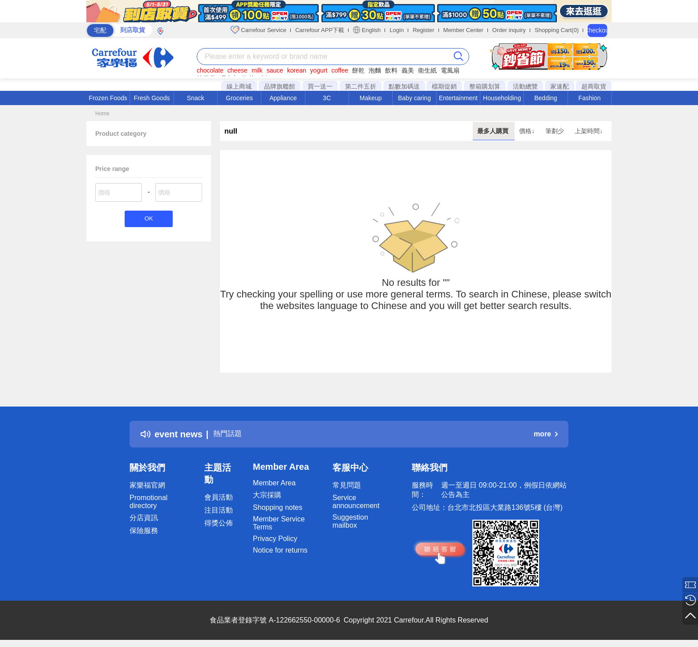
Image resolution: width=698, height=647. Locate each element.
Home (102, 113)
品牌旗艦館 (279, 86)
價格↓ (527, 130)
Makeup (371, 98)
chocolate (210, 70)
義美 (408, 70)
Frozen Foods (108, 98)
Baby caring (414, 98)
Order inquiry (509, 30)
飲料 (391, 70)
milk (257, 70)
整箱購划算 (484, 86)
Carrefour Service (258, 30)
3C (327, 98)
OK (148, 220)
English (367, 29)
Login (397, 30)
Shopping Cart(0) (557, 30)
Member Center (463, 30)
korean (296, 70)
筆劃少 (555, 130)
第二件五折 (360, 86)
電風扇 (450, 70)
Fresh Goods (152, 98)
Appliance (283, 98)
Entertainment (458, 98)
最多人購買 (493, 130)
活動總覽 (525, 86)
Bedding (545, 98)
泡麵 (375, 70)
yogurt (319, 70)
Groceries (239, 98)
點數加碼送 (404, 86)
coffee (339, 70)
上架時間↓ (589, 130)
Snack (195, 98)
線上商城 (239, 86)
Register (423, 30)
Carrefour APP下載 (319, 30)
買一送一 (320, 86)
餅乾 (358, 70)
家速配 (559, 86)
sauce (275, 70)
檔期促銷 (444, 86)
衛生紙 (427, 70)
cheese (237, 70)
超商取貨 (593, 86)
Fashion (589, 98)
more (546, 434)
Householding (502, 98)
